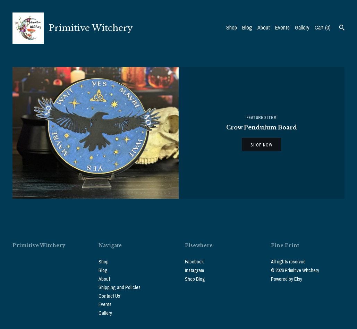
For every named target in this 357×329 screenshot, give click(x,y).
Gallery (302, 27)
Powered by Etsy (286, 279)
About (263, 27)
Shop (231, 27)
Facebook (194, 262)
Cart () (323, 27)
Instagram (194, 270)
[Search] (342, 28)
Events (282, 27)
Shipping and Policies (120, 287)
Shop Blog (195, 279)
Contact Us (109, 296)
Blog (247, 27)
